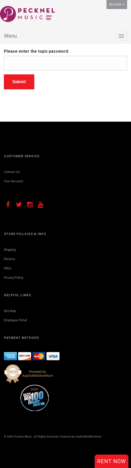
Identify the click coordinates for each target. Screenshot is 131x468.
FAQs (7, 268)
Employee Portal (15, 320)
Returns (9, 259)
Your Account (13, 181)
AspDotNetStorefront (88, 436)
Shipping (10, 250)
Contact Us (12, 172)
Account (117, 4)
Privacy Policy (13, 277)
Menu (10, 36)
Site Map (10, 311)
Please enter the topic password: (36, 51)
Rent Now (111, 461)
